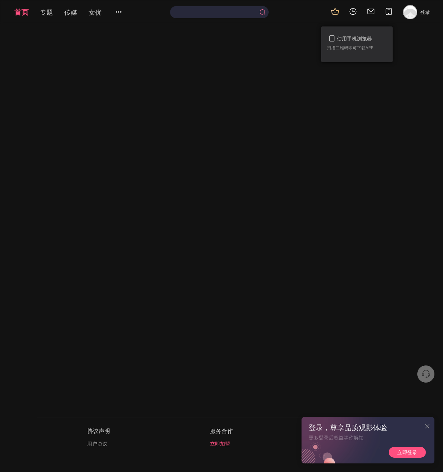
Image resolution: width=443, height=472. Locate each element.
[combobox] (219, 12)
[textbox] (216, 12)
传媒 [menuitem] (70, 12)
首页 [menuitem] (21, 12)
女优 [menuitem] (95, 12)
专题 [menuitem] (46, 12)
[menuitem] (123, 12)
